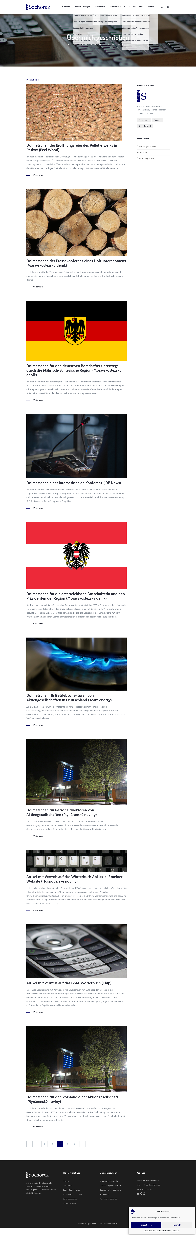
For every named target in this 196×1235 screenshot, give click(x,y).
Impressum (175, 1230)
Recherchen (104, 1194)
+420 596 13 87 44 (152, 1180)
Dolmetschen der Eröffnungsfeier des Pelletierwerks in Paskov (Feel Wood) (71, 147)
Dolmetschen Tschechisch (109, 1181)
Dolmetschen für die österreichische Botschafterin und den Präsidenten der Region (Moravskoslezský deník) (75, 596)
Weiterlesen (38, 175)
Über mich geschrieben (146, 146)
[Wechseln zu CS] (167, 7)
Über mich (115, 7)
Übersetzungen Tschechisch (110, 1185)
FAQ (126, 7)
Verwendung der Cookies (72, 1194)
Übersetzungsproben (146, 158)
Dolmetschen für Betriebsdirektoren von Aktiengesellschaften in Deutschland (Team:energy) (69, 697)
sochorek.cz (93, 1223)
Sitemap (66, 1181)
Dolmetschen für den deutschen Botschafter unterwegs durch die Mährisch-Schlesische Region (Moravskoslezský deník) (73, 370)
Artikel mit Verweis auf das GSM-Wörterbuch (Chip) (69, 983)
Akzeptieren (146, 1225)
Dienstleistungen (82, 7)
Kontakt (151, 7)
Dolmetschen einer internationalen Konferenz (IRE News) (73, 482)
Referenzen (100, 7)
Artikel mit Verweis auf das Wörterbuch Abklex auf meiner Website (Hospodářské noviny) (74, 879)
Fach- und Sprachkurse (108, 1199)
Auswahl (177, 1225)
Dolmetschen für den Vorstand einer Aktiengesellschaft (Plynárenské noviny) (72, 1099)
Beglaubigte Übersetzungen (110, 1190)
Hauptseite (65, 7)
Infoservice (138, 7)
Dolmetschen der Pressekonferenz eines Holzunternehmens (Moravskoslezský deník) (76, 263)
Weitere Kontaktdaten (145, 1189)
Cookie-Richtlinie (149, 1230)
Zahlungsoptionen (70, 1199)
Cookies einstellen (70, 1203)
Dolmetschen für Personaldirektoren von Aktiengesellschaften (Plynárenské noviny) (61, 812)
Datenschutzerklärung (163, 1230)
